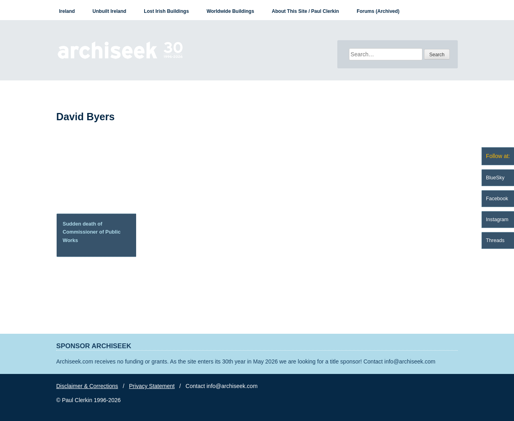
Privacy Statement (152, 386)
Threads (495, 240)
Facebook (497, 198)
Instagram (497, 219)
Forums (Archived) (378, 11)
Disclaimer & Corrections (87, 386)
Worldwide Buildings (230, 11)
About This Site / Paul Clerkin (305, 11)
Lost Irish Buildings (166, 11)
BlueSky (495, 178)
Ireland (67, 11)
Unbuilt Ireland (109, 11)
